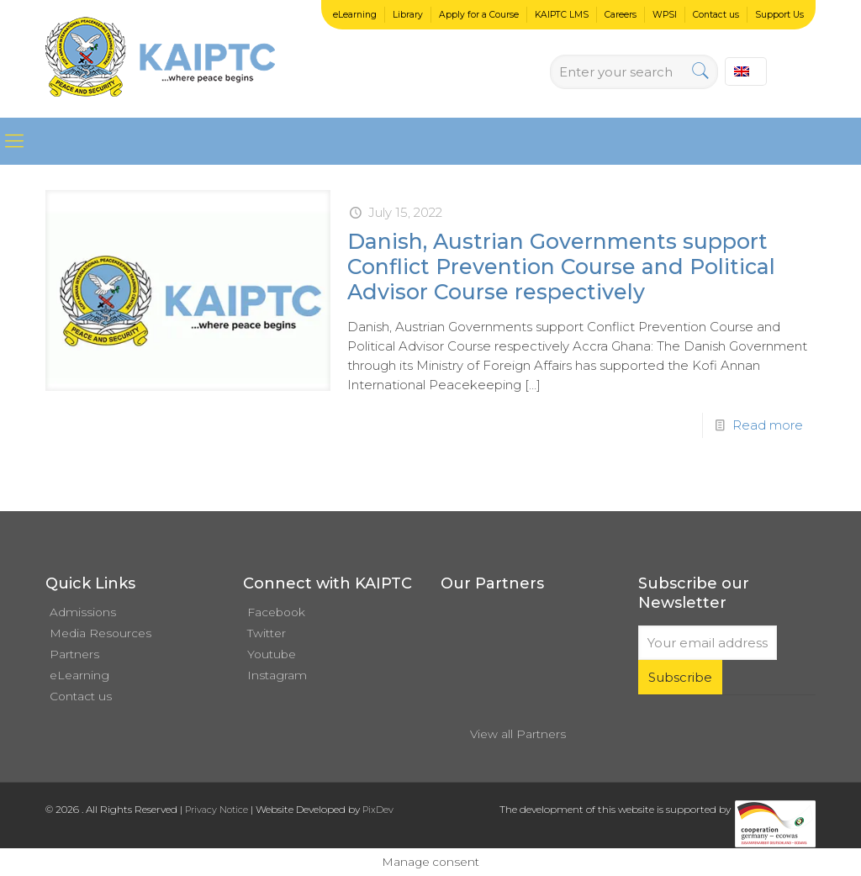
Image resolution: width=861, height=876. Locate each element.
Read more (767, 425)
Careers (621, 14)
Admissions (83, 612)
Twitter (266, 633)
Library (408, 14)
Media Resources (100, 633)
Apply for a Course (479, 14)
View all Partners (518, 734)
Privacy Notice (216, 809)
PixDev (378, 809)
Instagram (277, 675)
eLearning (355, 14)
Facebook (276, 612)
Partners (74, 654)
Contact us (716, 14)
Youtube (271, 654)
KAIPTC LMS (562, 14)
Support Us (779, 14)
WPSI (664, 14)
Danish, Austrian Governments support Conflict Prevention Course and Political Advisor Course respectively (561, 266)
